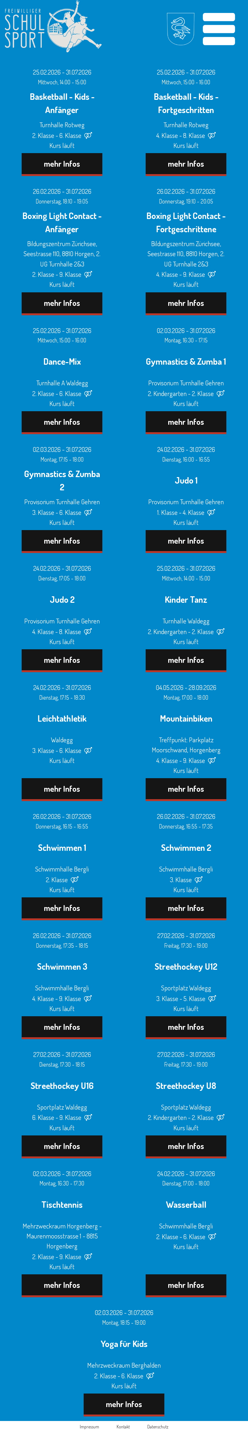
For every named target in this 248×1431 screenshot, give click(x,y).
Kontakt (123, 1426)
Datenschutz (157, 1426)
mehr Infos (62, 163)
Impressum (89, 1426)
